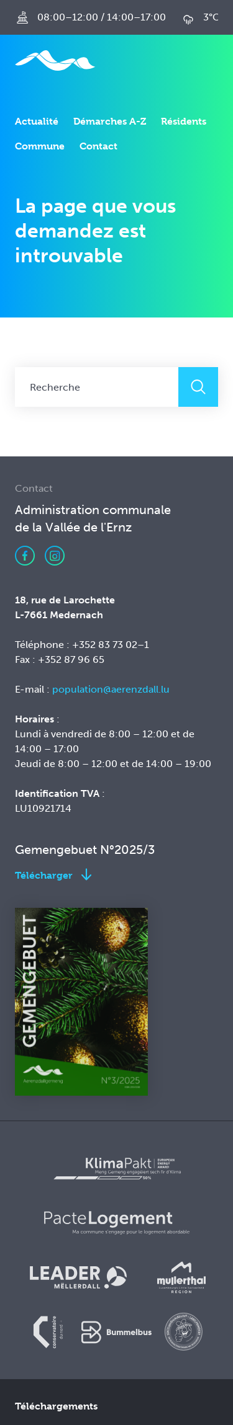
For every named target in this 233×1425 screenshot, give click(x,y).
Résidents (183, 121)
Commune (40, 146)
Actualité (36, 121)
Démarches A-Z (109, 121)
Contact (98, 146)
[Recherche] (96, 387)
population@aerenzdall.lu (112, 689)
